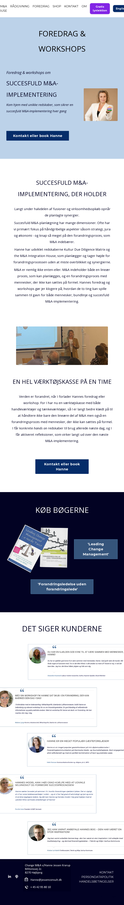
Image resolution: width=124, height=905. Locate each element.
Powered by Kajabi (107, 896)
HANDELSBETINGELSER (96, 881)
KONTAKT (71, 6)
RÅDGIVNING (19, 6)
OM (84, 6)
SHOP (57, 6)
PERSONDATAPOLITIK (97, 877)
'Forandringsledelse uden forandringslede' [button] (62, 586)
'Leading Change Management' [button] (96, 549)
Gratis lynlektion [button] (100, 8)
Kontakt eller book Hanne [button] (37, 136)
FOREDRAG (41, 6)
